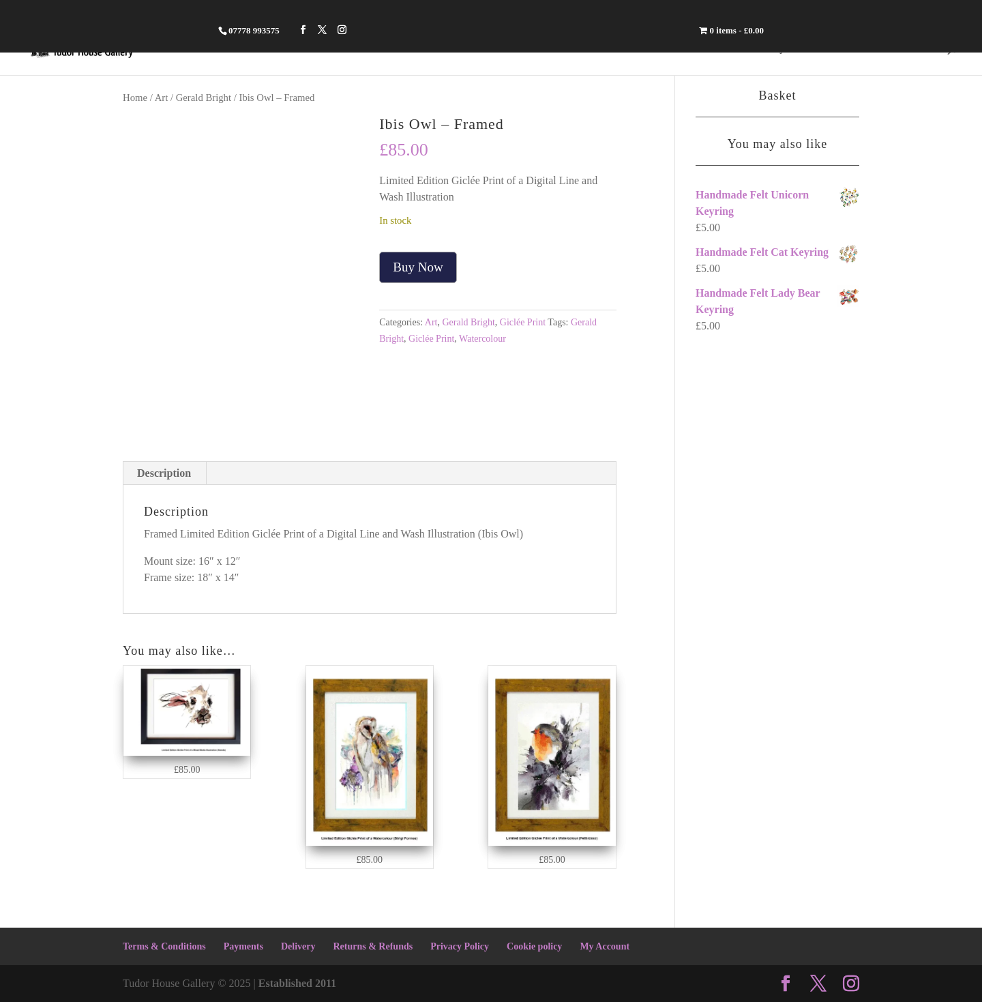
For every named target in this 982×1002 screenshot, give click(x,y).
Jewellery (760, 48)
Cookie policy (534, 946)
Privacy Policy (459, 946)
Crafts (820, 48)
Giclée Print (523, 322)
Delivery (298, 946)
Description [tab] (164, 473)
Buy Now (418, 267)
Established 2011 (297, 983)
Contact (912, 48)
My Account (604, 946)
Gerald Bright (203, 97)
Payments (243, 946)
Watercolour (482, 339)
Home (702, 48)
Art (864, 48)
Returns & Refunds (373, 946)
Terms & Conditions (164, 946)
